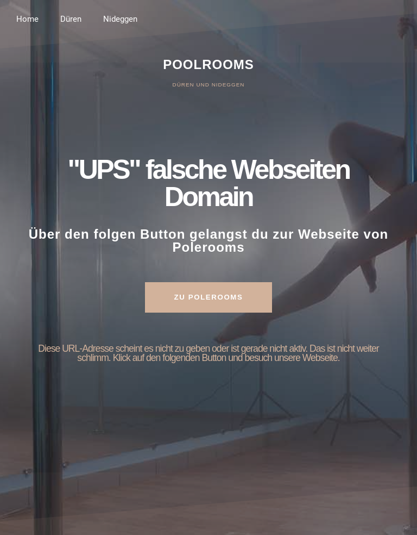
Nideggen (120, 19)
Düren (70, 19)
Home (27, 19)
